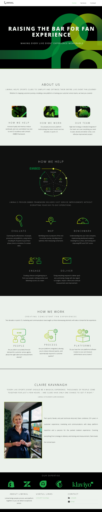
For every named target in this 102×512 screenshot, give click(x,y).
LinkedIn (73, 498)
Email (72, 502)
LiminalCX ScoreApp (42, 498)
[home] (9, 3)
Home (74, 3)
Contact (93, 3)
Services (83, 3)
